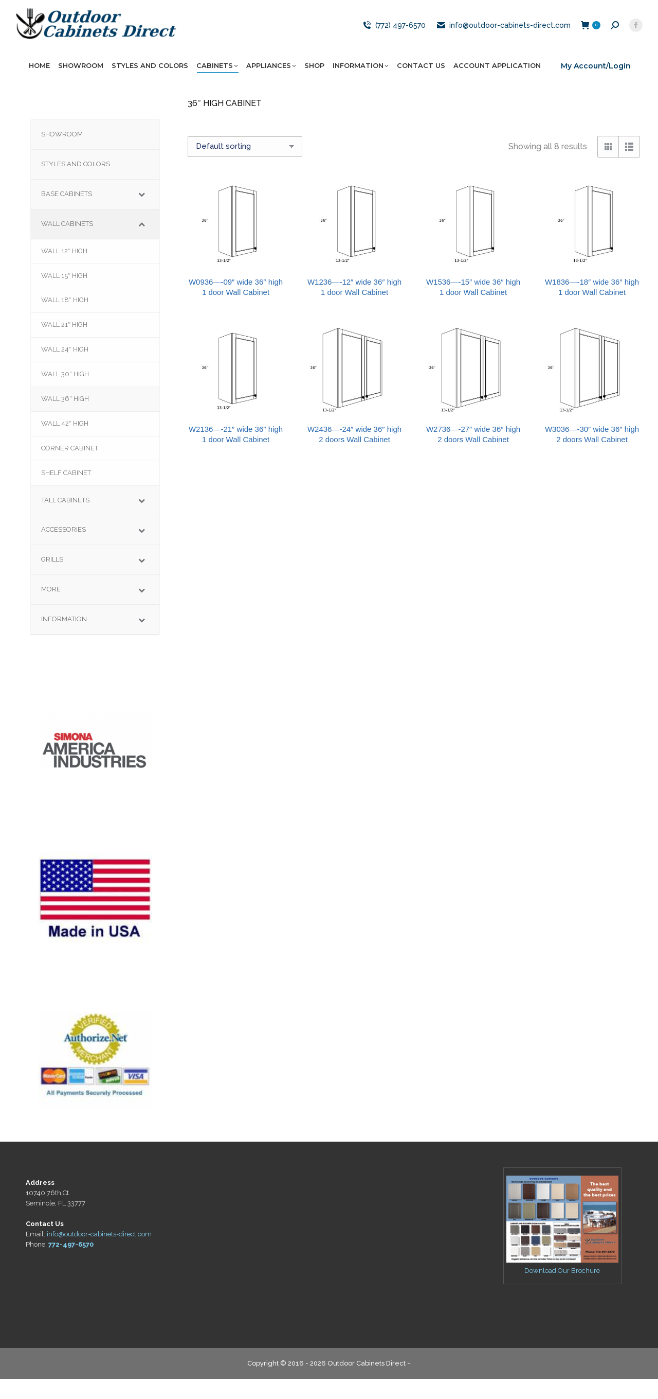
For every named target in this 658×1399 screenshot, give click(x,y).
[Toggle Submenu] (141, 214)
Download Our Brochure (562, 1291)
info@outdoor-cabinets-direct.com (503, 45)
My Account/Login (596, 86)
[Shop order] (245, 166)
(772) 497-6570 (393, 45)
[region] (95, 760)
